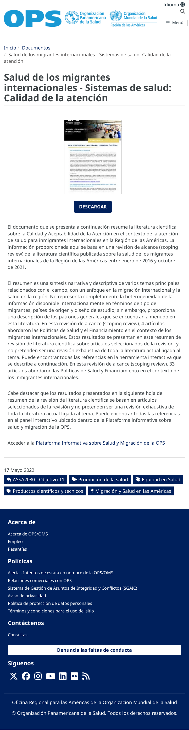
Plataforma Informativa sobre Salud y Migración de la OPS (100, 443)
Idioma (174, 4)
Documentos (36, 48)
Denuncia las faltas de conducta (94, 650)
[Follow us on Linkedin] (62, 678)
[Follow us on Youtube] (50, 678)
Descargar (93, 206)
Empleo (15, 541)
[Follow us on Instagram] (38, 678)
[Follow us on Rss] (86, 678)
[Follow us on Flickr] (74, 678)
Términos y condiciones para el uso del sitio (51, 611)
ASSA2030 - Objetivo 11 (38, 479)
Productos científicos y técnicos (48, 491)
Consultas (17, 635)
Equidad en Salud (161, 479)
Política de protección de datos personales (50, 603)
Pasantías (17, 549)
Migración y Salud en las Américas (133, 491)
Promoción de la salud (103, 479)
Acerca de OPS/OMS (28, 534)
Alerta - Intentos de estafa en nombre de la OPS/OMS (60, 573)
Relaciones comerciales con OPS (40, 580)
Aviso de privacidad (27, 596)
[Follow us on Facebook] (26, 678)
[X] (13, 678)
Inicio (10, 48)
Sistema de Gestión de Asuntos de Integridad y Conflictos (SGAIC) (72, 588)
